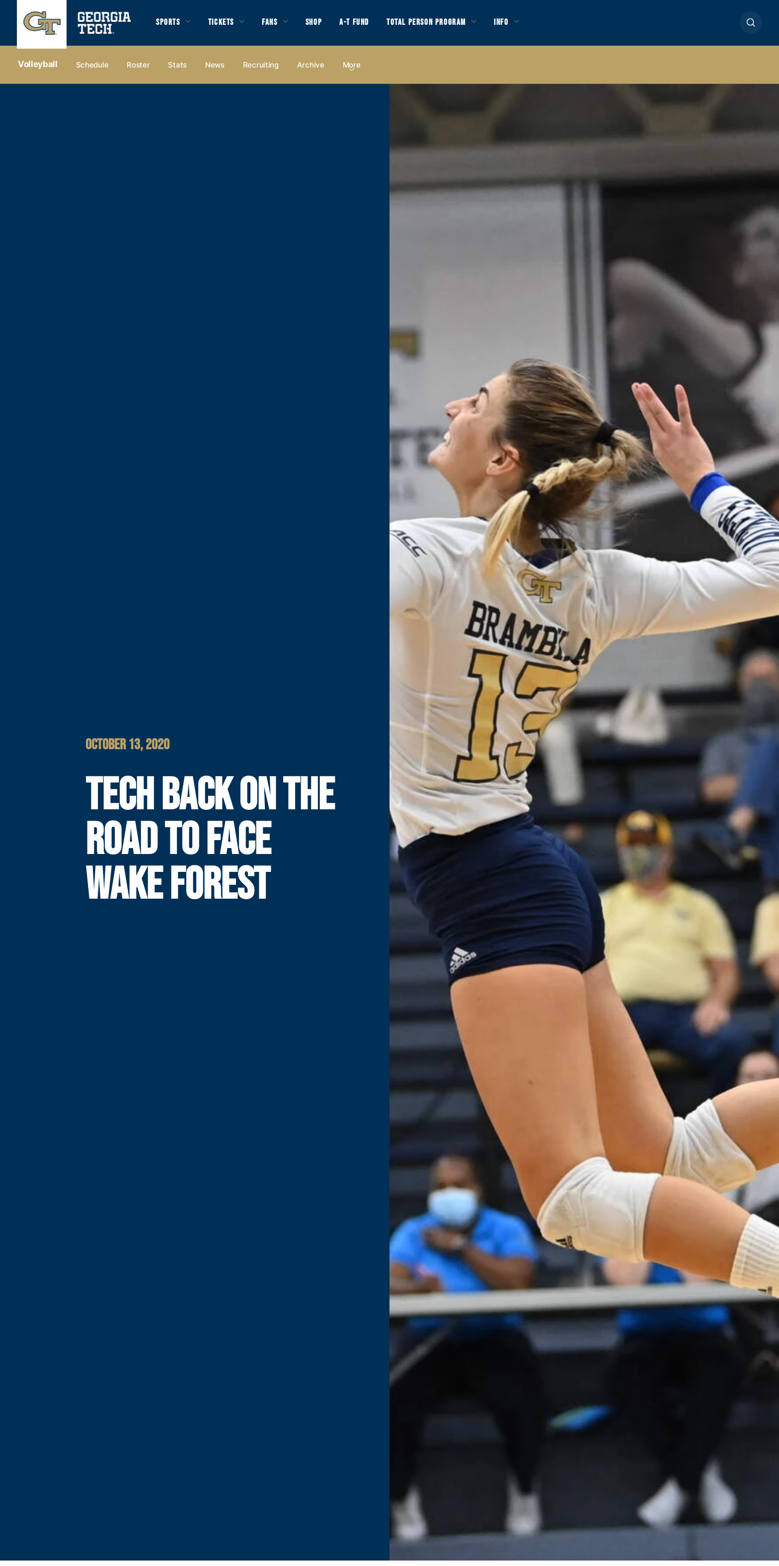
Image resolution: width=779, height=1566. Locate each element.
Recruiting (261, 70)
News (215, 70)
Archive (310, 70)
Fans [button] (280, 26)
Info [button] (532, 26)
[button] (751, 25)
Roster (138, 70)
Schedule (92, 70)
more (352, 70)
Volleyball (38, 70)
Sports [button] (169, 26)
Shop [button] (327, 26)
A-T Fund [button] (371, 26)
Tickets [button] (227, 26)
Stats (177, 70)
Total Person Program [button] (449, 26)
